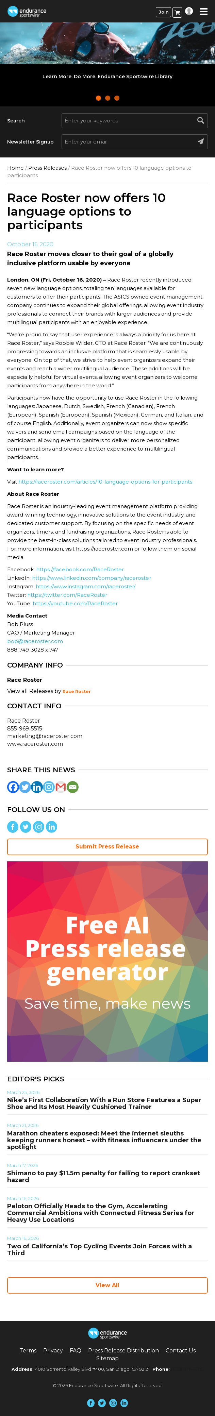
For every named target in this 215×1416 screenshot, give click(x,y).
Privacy (53, 1350)
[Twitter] (25, 787)
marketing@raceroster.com (44, 736)
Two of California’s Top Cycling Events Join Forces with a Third (99, 1250)
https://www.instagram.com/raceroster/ (85, 586)
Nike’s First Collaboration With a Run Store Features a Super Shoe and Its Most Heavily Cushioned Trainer (104, 1103)
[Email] (73, 787)
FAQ (75, 1350)
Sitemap (107, 1358)
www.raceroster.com (35, 744)
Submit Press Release (107, 846)
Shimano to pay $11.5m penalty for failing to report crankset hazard (103, 1176)
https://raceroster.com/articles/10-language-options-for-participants (105, 481)
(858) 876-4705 (187, 1369)
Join (163, 12)
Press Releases (47, 168)
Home (15, 168)
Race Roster (77, 691)
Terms (27, 1350)
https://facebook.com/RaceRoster (80, 569)
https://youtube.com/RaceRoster (75, 603)
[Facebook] (13, 787)
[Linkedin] (37, 787)
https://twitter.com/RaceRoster (67, 595)
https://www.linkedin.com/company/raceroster (91, 578)
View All (107, 1285)
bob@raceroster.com (35, 641)
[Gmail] (61, 787)
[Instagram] (49, 787)
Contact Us (181, 1350)
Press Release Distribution (123, 1350)
